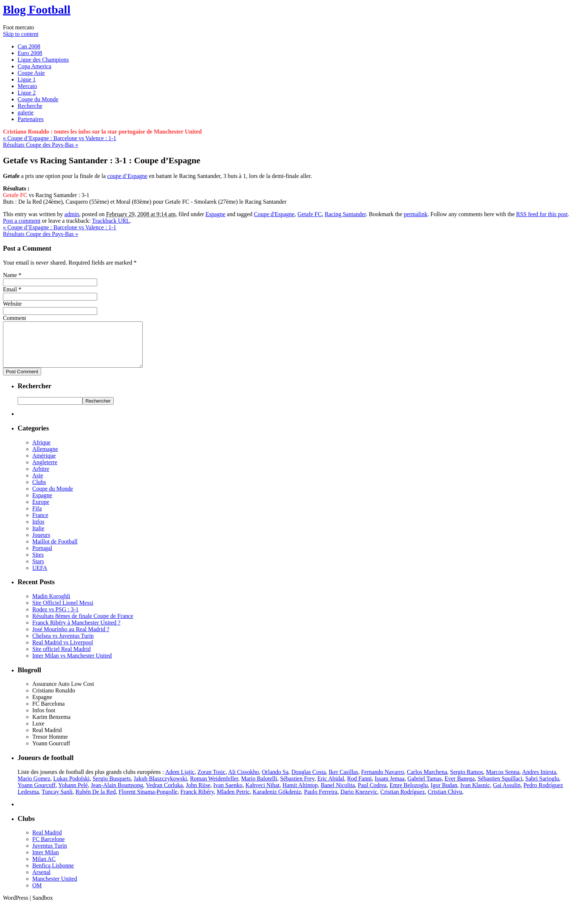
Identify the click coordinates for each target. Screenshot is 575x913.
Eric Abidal (330, 787)
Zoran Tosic (212, 781)
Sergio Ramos (466, 781)
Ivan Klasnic (475, 794)
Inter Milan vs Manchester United (72, 664)
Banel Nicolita (338, 794)
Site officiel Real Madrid (61, 658)
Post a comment (21, 221)
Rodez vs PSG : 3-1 (55, 618)
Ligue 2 (27, 93)
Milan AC (44, 868)
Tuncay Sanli (56, 800)
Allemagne (45, 458)
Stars (38, 570)
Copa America (34, 66)
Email (10, 289)
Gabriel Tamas (424, 787)
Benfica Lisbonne (53, 874)
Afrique (41, 451)
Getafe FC (309, 214)
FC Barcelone (48, 848)
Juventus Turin (49, 854)
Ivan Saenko (228, 794)
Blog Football (36, 9)
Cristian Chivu (445, 800)
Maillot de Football (55, 550)
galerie (26, 112)
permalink (416, 214)
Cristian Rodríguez (402, 800)
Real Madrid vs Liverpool (62, 651)
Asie (37, 484)
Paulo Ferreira (320, 800)
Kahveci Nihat (262, 794)
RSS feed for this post (542, 214)
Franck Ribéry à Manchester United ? (76, 631)
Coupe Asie (31, 73)
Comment (14, 318)
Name (10, 275)
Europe (40, 511)
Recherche (30, 106)
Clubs (39, 491)
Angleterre (44, 471)
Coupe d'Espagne (274, 214)
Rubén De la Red (96, 800)
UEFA (39, 577)
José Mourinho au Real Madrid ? (70, 638)
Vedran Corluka (164, 794)
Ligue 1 (27, 79)
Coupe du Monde (38, 99)
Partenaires (31, 119)
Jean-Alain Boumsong (117, 794)
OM (37, 894)
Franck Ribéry (197, 800)
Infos (38, 530)
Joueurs (41, 544)
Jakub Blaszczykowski (160, 787)
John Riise (198, 794)
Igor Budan (444, 794)
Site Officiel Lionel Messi (62, 611)
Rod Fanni (359, 787)
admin (72, 214)
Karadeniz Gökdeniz (277, 800)
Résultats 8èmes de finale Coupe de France (82, 625)
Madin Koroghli (51, 605)
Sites (38, 563)
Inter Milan (45, 861)
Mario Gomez (34, 787)
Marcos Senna (502, 781)
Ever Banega (459, 787)
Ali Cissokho (243, 781)
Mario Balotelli (259, 787)
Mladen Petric (233, 800)
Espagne (215, 214)
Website (12, 304)
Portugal (42, 557)
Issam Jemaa (389, 787)
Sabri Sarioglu (542, 787)
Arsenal (41, 881)
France (40, 524)
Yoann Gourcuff (36, 794)
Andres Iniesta (539, 781)
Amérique (44, 464)
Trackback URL (111, 221)
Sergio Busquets (111, 787)
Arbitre (40, 477)
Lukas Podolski (71, 787)
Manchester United (54, 887)
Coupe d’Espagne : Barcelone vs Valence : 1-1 (59, 138)
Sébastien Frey (297, 787)
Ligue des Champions (43, 60)
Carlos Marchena (427, 781)
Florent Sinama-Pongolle (148, 800)
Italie (38, 537)
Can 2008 (29, 46)
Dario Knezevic (358, 800)
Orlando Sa (275, 781)
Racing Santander (345, 214)
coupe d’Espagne (127, 176)
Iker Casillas (343, 781)
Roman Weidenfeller (214, 787)
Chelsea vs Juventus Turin (63, 644)
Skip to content (21, 34)
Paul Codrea (372, 794)
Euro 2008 (30, 53)
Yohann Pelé (73, 794)
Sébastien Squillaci (499, 787)
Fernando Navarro (382, 781)
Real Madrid (47, 841)
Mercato (27, 86)
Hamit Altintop (300, 794)
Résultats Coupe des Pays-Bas (40, 145)
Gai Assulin (506, 794)
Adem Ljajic (179, 781)
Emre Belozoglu (408, 794)
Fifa (37, 517)
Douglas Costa (308, 781)
